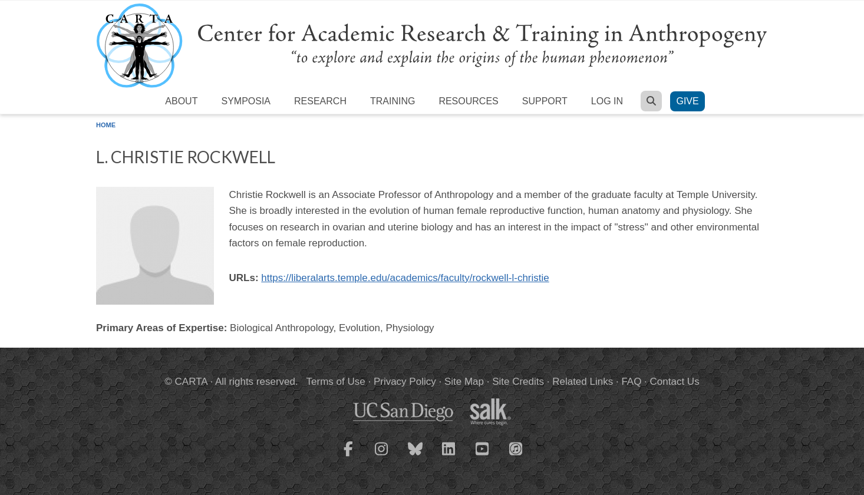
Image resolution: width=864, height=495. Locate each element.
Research (320, 101)
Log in (607, 101)
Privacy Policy (405, 381)
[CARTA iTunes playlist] (516, 448)
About (181, 101)
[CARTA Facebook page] (348, 456)
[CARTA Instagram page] (382, 456)
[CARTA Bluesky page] (415, 456)
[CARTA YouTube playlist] (482, 456)
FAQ (631, 381)
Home (106, 124)
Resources (468, 101)
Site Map (464, 381)
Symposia (246, 101)
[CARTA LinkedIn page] (449, 456)
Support (545, 101)
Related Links (582, 381)
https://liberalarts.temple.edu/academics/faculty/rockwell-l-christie (405, 277)
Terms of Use (335, 381)
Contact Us (675, 381)
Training (392, 101)
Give (687, 101)
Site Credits (518, 381)
